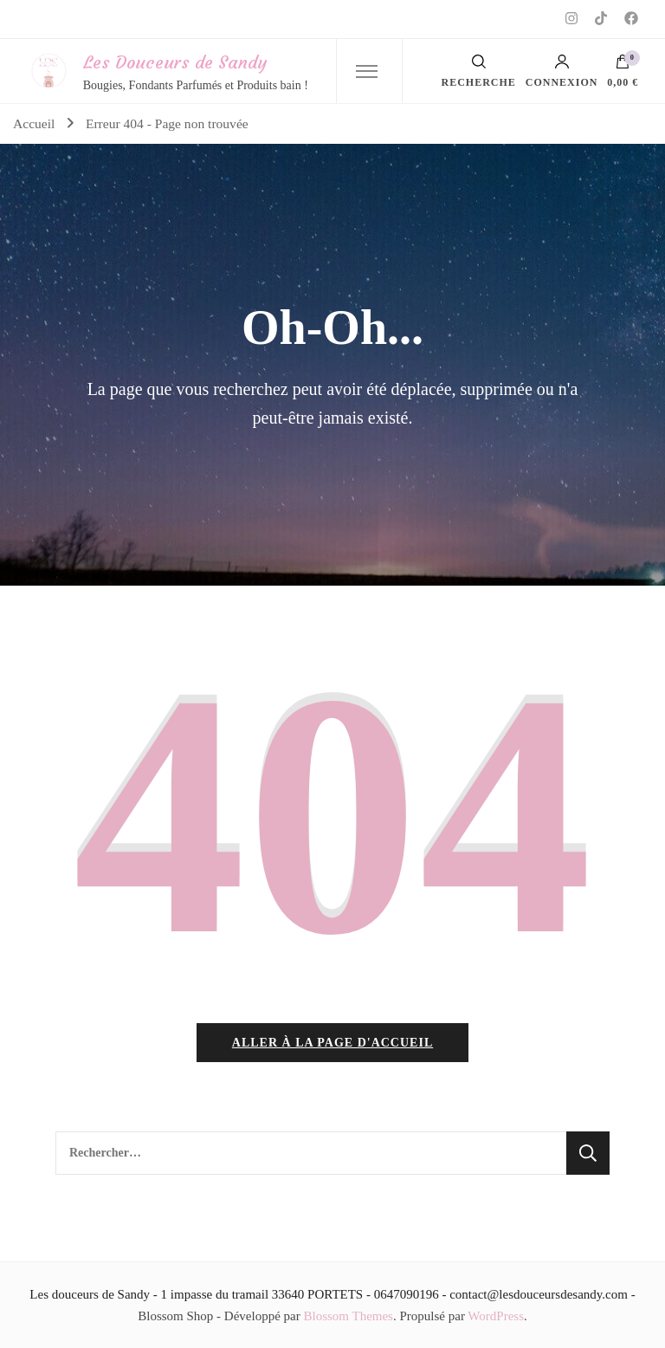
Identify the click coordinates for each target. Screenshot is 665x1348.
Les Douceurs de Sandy (175, 62)
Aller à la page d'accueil (332, 1042)
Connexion (562, 71)
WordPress (496, 1316)
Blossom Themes (347, 1316)
